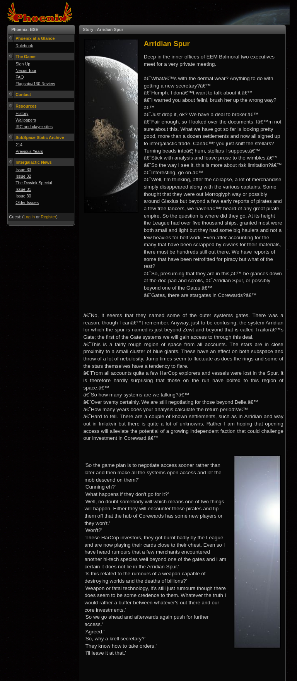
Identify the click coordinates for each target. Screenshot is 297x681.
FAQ (19, 77)
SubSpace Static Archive (39, 137)
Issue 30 (23, 196)
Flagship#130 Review (35, 83)
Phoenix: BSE (24, 29)
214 (18, 144)
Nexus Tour (25, 70)
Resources (26, 106)
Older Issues (27, 202)
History (21, 113)
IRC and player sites (34, 126)
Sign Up (22, 64)
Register (48, 216)
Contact (23, 94)
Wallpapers (25, 120)
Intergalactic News (33, 162)
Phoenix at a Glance (35, 38)
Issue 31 (23, 189)
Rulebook (24, 45)
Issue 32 (23, 176)
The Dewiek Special (33, 182)
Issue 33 (23, 169)
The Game (25, 56)
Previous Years (29, 151)
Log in (29, 216)
